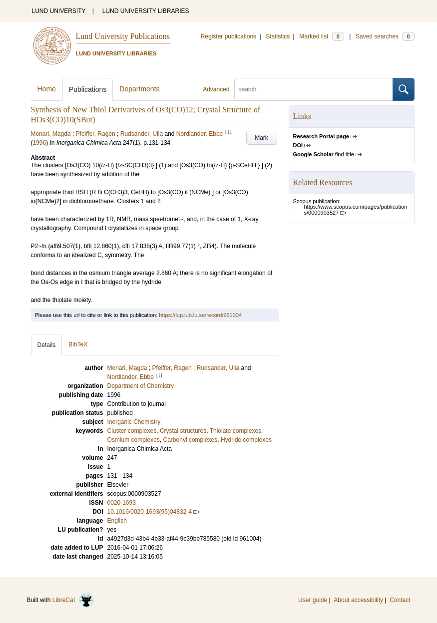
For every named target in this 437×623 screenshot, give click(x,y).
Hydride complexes (246, 439)
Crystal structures (183, 430)
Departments (139, 89)
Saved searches (385, 36)
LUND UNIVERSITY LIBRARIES (145, 10)
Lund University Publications (123, 36)
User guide (312, 600)
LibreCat (73, 600)
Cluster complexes (132, 430)
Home (46, 89)
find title (323, 154)
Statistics (278, 36)
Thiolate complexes (235, 430)
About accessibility (358, 600)
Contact (400, 600)
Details (46, 344)
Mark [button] (261, 137)
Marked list (321, 36)
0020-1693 (121, 502)
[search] (313, 89)
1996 (39, 142)
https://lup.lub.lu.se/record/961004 (200, 315)
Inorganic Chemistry (134, 421)
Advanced (216, 89)
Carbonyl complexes (190, 439)
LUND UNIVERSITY (59, 10)
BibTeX (77, 344)
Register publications (228, 36)
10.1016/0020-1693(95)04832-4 (149, 511)
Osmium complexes (133, 439)
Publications (88, 89)
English (117, 520)
